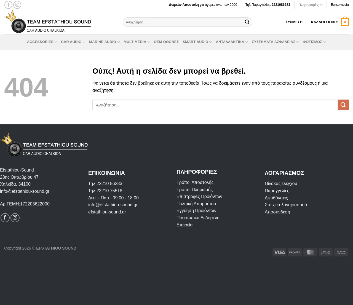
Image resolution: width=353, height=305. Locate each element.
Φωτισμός (314, 42)
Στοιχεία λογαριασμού (286, 204)
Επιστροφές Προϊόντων (199, 196)
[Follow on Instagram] (17, 5)
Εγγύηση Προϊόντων (196, 210)
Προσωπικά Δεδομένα (198, 217)
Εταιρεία (184, 225)
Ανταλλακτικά (232, 42)
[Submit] (247, 22)
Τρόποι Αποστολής (194, 182)
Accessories (42, 42)
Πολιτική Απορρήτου (196, 203)
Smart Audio (197, 42)
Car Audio (73, 42)
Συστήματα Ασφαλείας (275, 42)
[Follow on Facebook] (8, 5)
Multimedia (137, 42)
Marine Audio (104, 42)
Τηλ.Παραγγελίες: (267, 5)
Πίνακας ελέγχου (281, 183)
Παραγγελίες (277, 190)
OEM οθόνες (166, 42)
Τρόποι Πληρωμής (194, 189)
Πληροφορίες (310, 4)
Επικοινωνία (340, 5)
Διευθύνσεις (276, 198)
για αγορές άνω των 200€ (203, 5)
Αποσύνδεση (277, 212)
